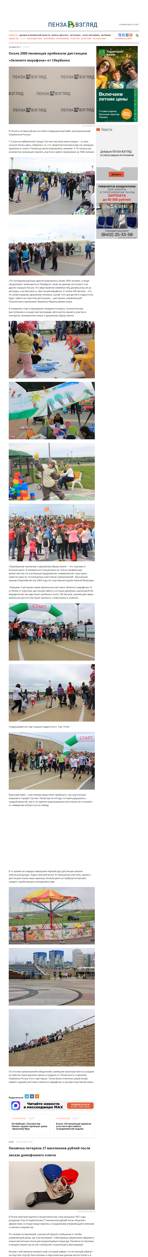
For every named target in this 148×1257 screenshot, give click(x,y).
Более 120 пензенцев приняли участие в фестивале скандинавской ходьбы (73, 1126)
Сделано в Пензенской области (34, 35)
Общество (14, 38)
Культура (75, 38)
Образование (62, 38)
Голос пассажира (91, 35)
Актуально (75, 35)
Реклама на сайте (123, 38)
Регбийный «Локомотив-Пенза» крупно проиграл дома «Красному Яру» (29, 1126)
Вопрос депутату (60, 35)
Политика (86, 38)
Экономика (49, 38)
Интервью (106, 35)
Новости (13, 35)
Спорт (23, 38)
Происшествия (34, 38)
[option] (74, 2)
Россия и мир (99, 38)
